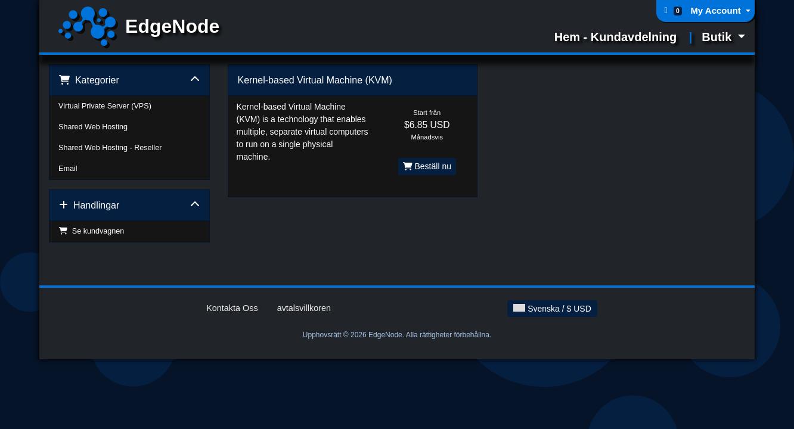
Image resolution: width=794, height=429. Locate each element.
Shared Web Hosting (93, 127)
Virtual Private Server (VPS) (104, 106)
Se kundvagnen (91, 231)
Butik (718, 36)
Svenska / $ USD (552, 308)
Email (67, 168)
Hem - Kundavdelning (615, 36)
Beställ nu (427, 166)
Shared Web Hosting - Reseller (110, 148)
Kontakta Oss (232, 308)
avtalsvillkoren (304, 308)
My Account (716, 10)
